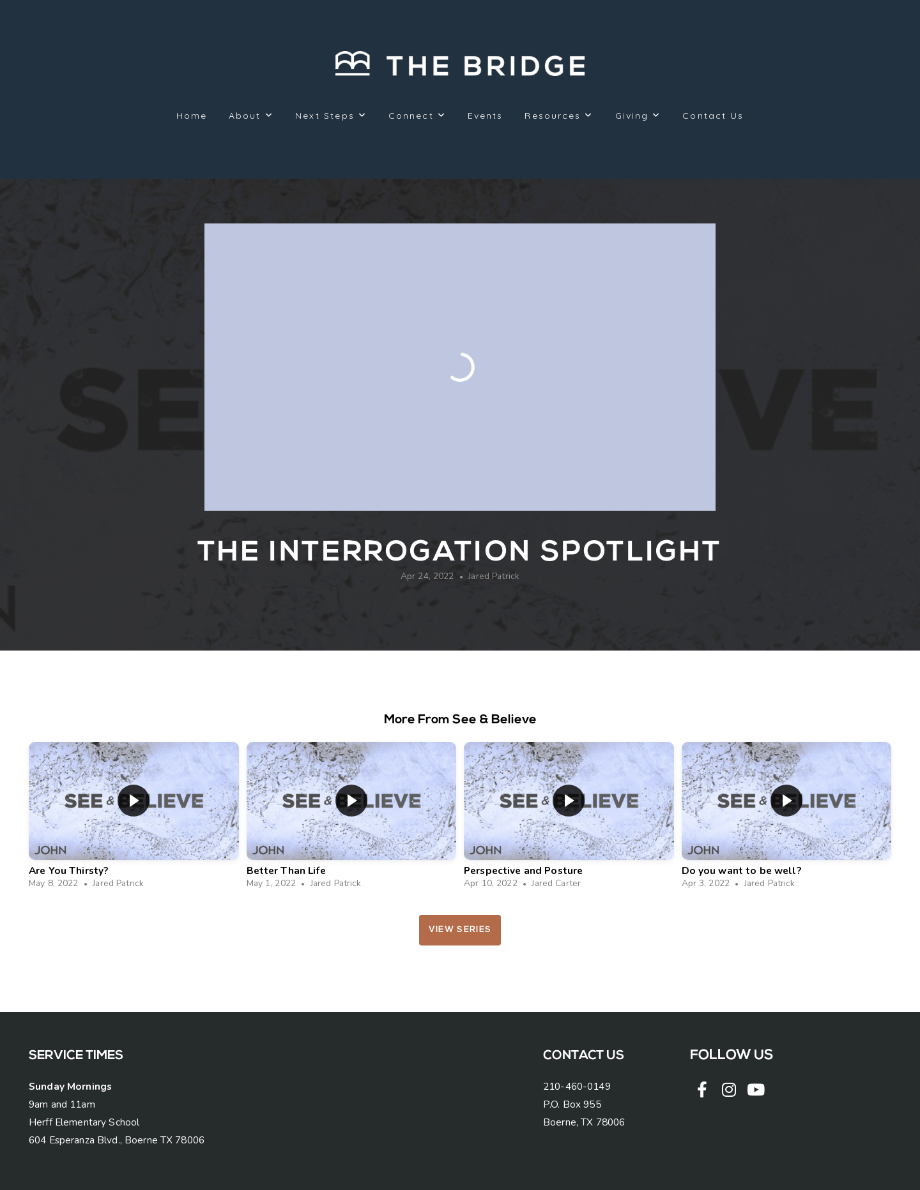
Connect (417, 115)
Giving (638, 115)
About (251, 115)
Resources (559, 115)
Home (191, 115)
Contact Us (713, 115)
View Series (460, 930)
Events (485, 115)
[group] (134, 819)
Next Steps (331, 115)
